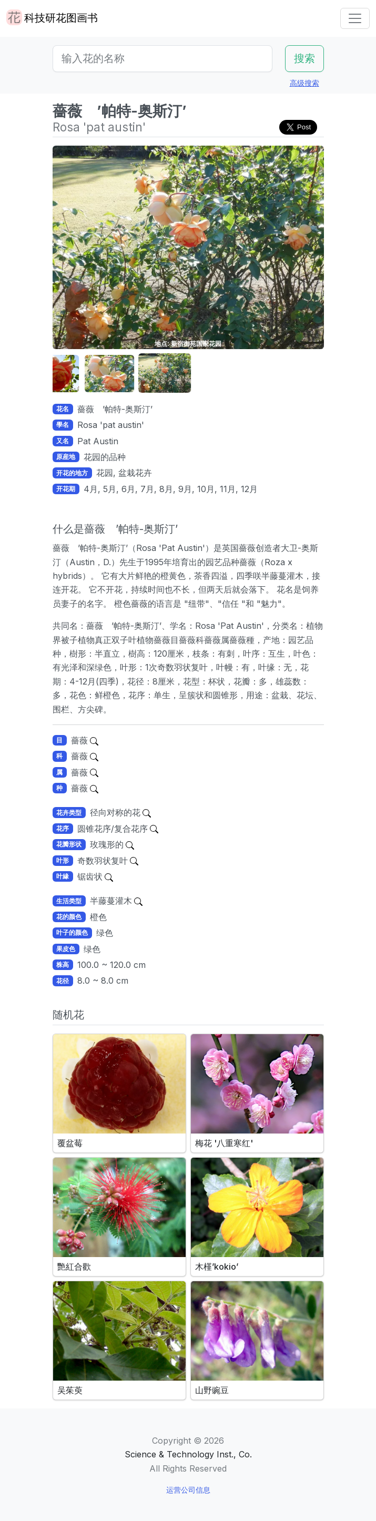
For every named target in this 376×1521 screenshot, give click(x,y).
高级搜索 (304, 82)
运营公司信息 (188, 1489)
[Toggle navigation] (355, 18)
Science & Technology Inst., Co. (188, 1454)
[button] (79, 373)
